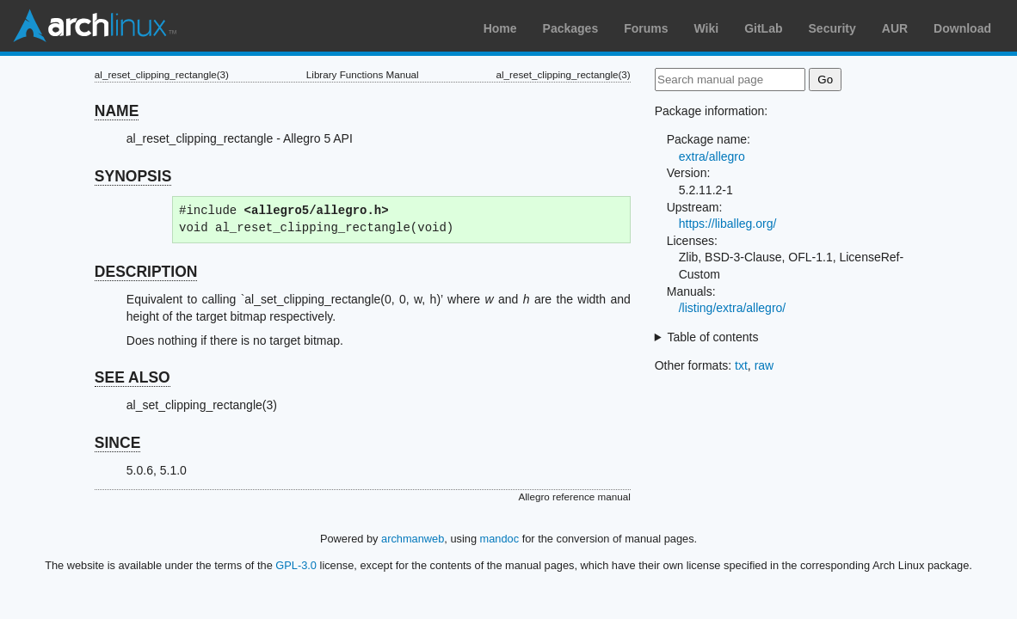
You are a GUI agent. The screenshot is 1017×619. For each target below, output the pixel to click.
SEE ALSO (132, 377)
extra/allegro (712, 156)
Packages (571, 28)
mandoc (500, 538)
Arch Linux (94, 26)
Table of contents (713, 337)
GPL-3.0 (296, 565)
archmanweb (412, 538)
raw (764, 365)
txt (741, 365)
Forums (646, 28)
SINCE (117, 442)
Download (962, 28)
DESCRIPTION (146, 271)
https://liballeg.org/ (728, 223)
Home (500, 28)
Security (832, 28)
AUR (895, 28)
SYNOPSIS (133, 176)
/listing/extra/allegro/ (732, 308)
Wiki (706, 28)
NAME (117, 111)
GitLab (763, 28)
